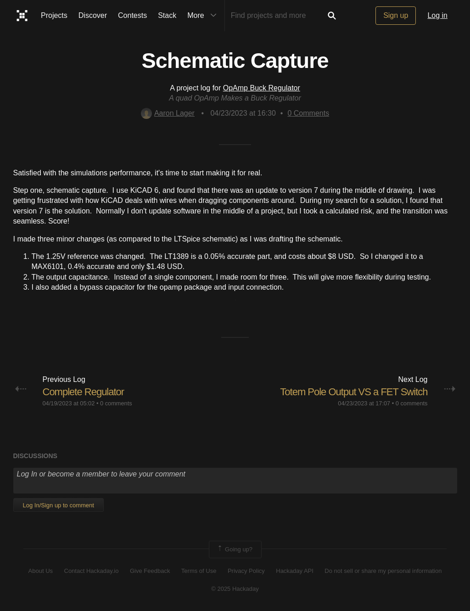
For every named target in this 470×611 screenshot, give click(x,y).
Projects (54, 15)
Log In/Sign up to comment (58, 505)
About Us (40, 570)
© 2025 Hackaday (235, 588)
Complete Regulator (83, 392)
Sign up (395, 15)
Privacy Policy (246, 570)
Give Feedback (150, 570)
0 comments (116, 403)
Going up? (234, 549)
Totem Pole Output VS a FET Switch (353, 392)
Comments (308, 113)
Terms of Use (199, 570)
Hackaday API (294, 570)
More (203, 15)
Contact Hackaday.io (91, 570)
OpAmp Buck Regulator (261, 88)
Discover (92, 15)
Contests (132, 15)
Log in (437, 15)
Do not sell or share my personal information (383, 570)
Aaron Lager (168, 113)
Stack (167, 15)
